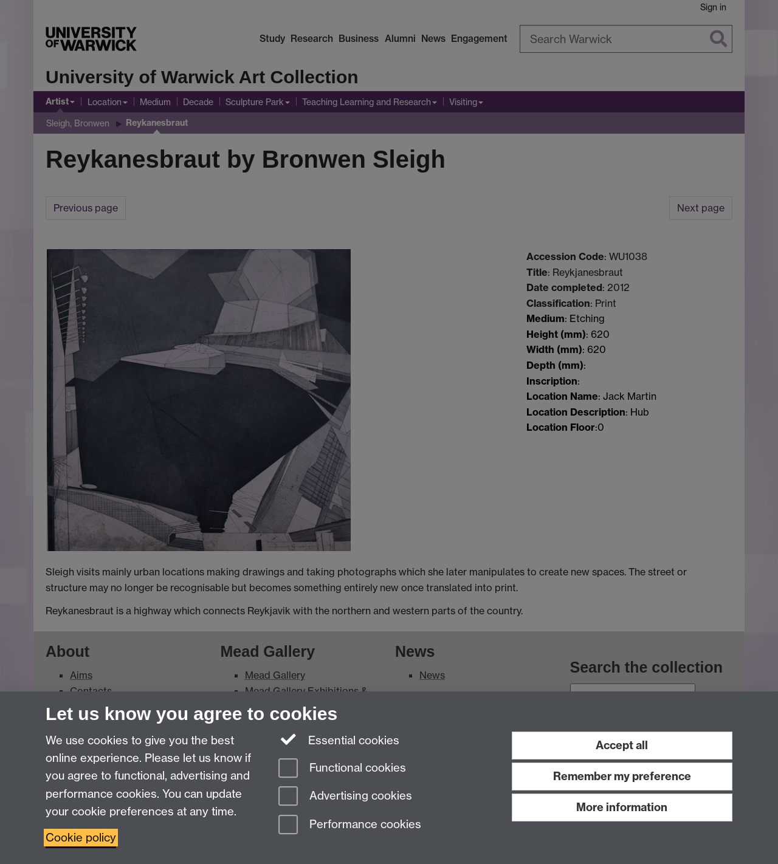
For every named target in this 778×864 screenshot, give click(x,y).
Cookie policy (81, 838)
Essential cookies (338, 739)
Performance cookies (349, 825)
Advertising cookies (345, 797)
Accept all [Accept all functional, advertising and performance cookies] (622, 745)
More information (621, 807)
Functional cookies (342, 769)
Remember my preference (622, 776)
